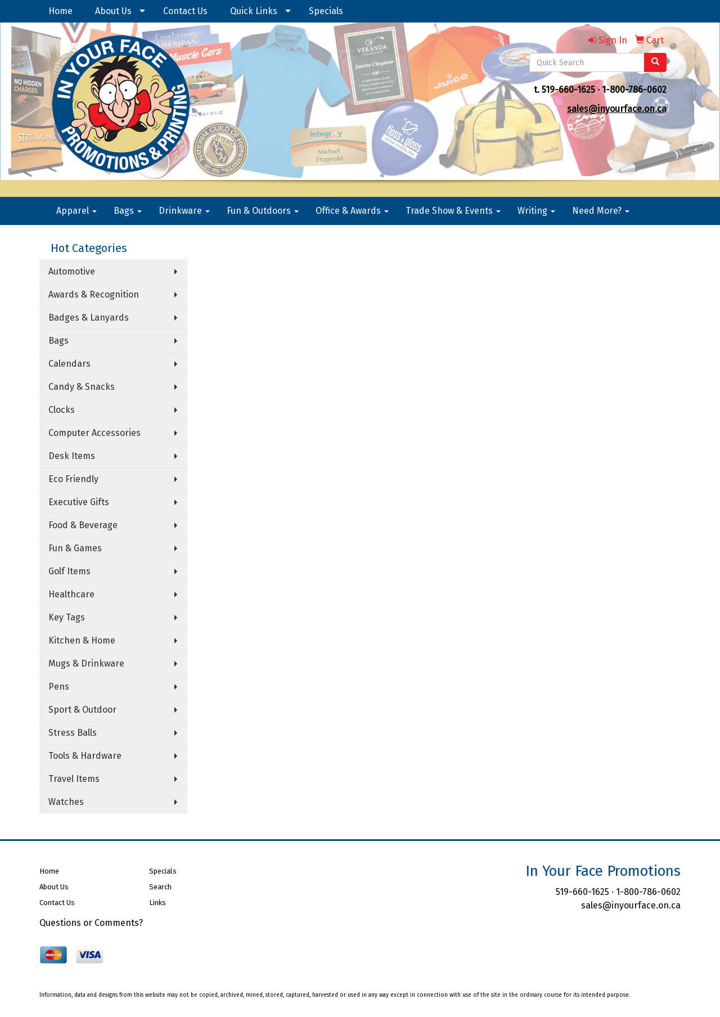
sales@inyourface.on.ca (617, 109)
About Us (113, 11)
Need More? (600, 210)
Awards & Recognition (93, 294)
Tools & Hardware (85, 755)
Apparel (76, 210)
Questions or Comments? (91, 922)
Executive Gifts (78, 502)
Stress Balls (72, 732)
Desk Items (71, 456)
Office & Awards (352, 210)
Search (160, 887)
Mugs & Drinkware (86, 663)
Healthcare (71, 594)
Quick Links (253, 11)
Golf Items (69, 571)
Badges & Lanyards (88, 317)
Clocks (61, 409)
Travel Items (74, 778)
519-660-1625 (568, 89)
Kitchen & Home (81, 640)
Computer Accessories (94, 433)
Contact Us (185, 11)
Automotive (71, 271)
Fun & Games (75, 548)
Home (60, 11)
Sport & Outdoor (82, 709)
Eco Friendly (73, 479)
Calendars (69, 363)
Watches (66, 801)
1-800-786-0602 (634, 89)
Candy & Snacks (81, 386)
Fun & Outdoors (263, 210)
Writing (536, 210)
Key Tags (66, 617)
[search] (655, 62)
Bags (128, 210)
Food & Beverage (83, 525)
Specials (326, 11)
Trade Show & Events (453, 210)
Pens (58, 686)
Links (157, 902)
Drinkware (184, 210)
